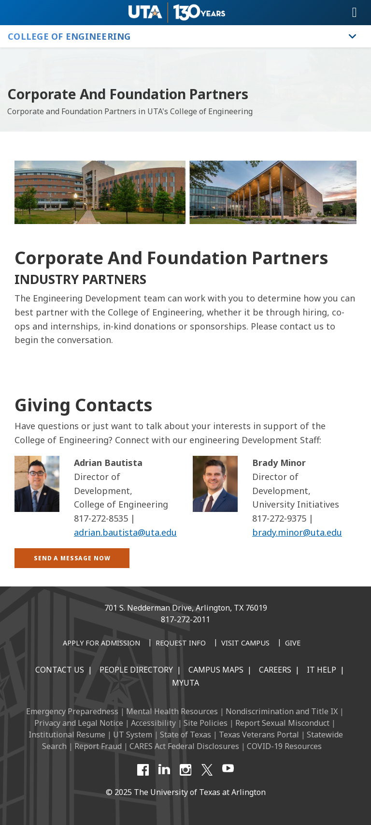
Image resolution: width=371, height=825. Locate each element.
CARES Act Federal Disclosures (184, 746)
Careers (275, 669)
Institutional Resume (67, 734)
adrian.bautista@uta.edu (125, 532)
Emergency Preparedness (72, 711)
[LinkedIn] (164, 770)
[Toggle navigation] (354, 12)
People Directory (136, 669)
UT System (132, 734)
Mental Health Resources (172, 711)
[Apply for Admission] (101, 643)
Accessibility (153, 723)
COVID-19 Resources (284, 746)
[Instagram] (185, 770)
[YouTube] (228, 770)
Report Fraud (98, 746)
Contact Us (59, 669)
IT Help (321, 669)
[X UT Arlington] (207, 770)
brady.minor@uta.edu (297, 532)
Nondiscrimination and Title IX (282, 711)
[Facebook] (143, 770)
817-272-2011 (185, 619)
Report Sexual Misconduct (282, 723)
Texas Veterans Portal (259, 734)
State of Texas (185, 734)
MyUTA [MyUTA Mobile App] (185, 682)
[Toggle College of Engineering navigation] (352, 36)
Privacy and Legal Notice (78, 723)
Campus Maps (215, 669)
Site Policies (206, 723)
